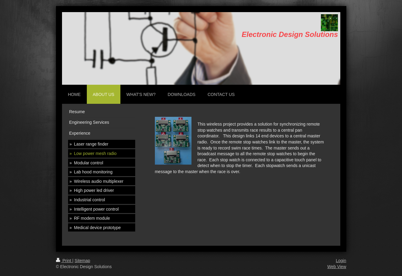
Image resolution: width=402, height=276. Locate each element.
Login (341, 260)
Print (64, 260)
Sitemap (82, 260)
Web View (336, 266)
